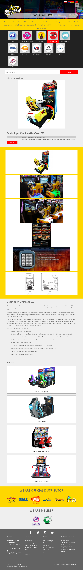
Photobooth (61, 25)
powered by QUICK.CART (14, 564)
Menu (77, 4)
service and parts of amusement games (31, 546)
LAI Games (37, 49)
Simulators (53, 36)
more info (73, 564)
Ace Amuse (13, 62)
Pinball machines (20, 25)
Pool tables (41, 25)
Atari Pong (46, 545)
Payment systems (73, 25)
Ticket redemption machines (13, 22)
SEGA (13, 49)
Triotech (48, 49)
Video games (8, 25)
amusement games (31, 543)
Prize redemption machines (32, 22)
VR (13, 36)
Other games (65, 36)
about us (27, 552)
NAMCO (25, 49)
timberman (28, 540)
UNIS (60, 49)
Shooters (41, 36)
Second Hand (31, 25)
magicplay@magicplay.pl (14, 553)
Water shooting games (27, 36)
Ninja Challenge (48, 540)
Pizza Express (47, 543)
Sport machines (48, 22)
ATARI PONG (51, 25)
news (26, 549)
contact (27, 554)
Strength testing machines (63, 22)
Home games (41, 28)
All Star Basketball (48, 547)
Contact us (12, 143)
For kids (76, 22)
